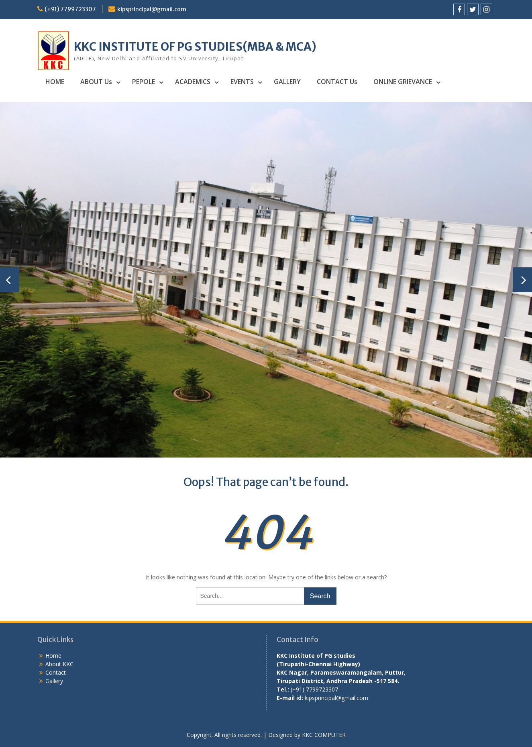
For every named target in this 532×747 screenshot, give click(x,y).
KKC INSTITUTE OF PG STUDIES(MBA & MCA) (195, 46)
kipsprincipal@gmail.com (151, 9)
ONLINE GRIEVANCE (402, 81)
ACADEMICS (192, 81)
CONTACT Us (337, 81)
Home (53, 655)
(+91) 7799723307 (70, 9)
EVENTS (242, 81)
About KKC (59, 664)
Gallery (54, 681)
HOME (54, 81)
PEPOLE (143, 81)
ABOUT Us (96, 81)
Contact (55, 672)
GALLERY (287, 81)
